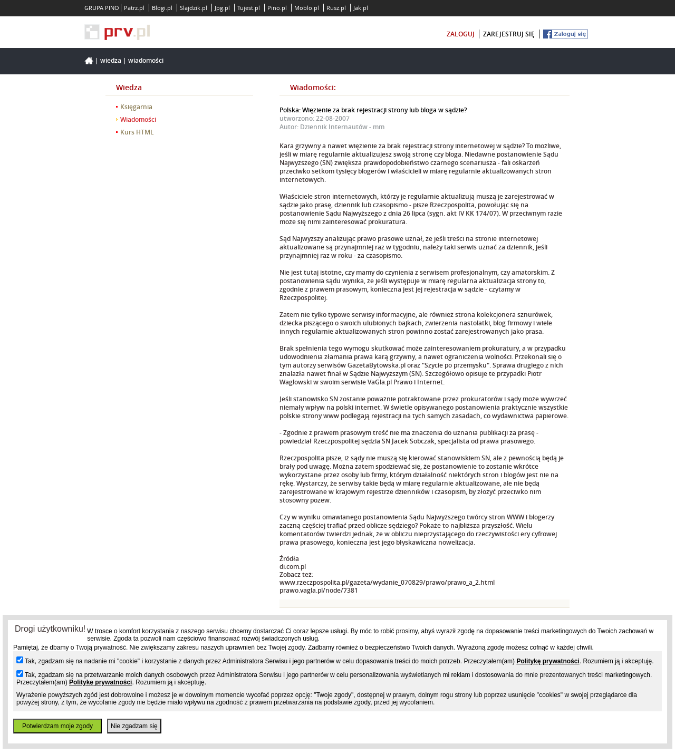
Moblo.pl (306, 8)
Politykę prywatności (547, 661)
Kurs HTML (137, 132)
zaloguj (461, 34)
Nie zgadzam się (134, 726)
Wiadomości (145, 60)
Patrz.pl (134, 8)
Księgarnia (136, 106)
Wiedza (110, 60)
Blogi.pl (162, 8)
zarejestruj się (509, 34)
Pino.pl (277, 8)
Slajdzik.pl (193, 8)
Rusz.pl (336, 8)
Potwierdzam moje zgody (57, 726)
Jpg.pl (222, 8)
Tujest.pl (248, 8)
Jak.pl (360, 8)
